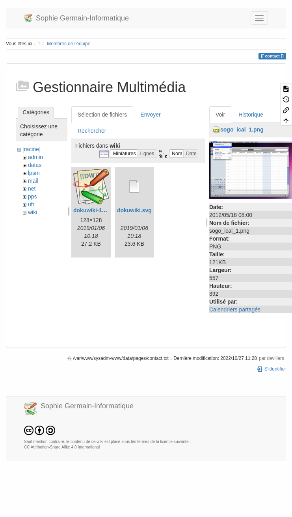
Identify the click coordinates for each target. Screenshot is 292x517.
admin (35, 157)
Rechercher (92, 131)
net (31, 188)
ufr (31, 204)
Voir (220, 114)
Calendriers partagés (234, 309)
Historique (250, 114)
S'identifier (271, 369)
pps (32, 196)
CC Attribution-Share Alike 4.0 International (62, 447)
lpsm (34, 173)
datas (34, 165)
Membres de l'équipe (68, 43)
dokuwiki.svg (134, 210)
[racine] (31, 149)
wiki (32, 212)
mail (33, 181)
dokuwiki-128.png (96, 210)
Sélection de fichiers (102, 114)
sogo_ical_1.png (242, 129)
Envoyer (150, 114)
